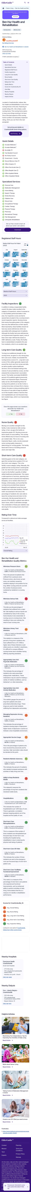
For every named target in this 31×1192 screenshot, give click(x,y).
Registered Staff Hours (11, 69)
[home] (7, 2)
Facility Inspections (10, 72)
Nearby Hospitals (9, 91)
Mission (4, 1148)
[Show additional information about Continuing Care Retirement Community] (12, 150)
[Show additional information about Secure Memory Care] (19, 161)
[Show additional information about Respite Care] (17, 170)
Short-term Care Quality (11, 79)
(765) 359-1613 (7, 1003)
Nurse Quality (8, 77)
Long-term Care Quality (11, 74)
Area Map (7, 89)
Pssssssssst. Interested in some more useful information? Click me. (16, 1186)
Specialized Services (10, 67)
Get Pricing (16, 134)
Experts (4, 1155)
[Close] (27, 1186)
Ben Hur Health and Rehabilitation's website (15, 47)
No (20, 414)
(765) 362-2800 (7, 977)
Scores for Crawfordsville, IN (13, 86)
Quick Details (8, 65)
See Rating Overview (8, 43)
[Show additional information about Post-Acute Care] (20, 167)
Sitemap (18, 1157)
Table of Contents (15, 62)
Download (15, 16)
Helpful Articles (9, 96)
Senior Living (9, 8)
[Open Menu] (28, 3)
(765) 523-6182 (6, 53)
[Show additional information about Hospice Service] (15, 164)
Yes (11, 414)
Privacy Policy (20, 1154)
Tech (3, 1152)
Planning (18, 1145)
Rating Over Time (9, 82)
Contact (4, 1145)
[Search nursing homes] (25, 3)
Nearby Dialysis (9, 94)
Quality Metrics (9, 84)
